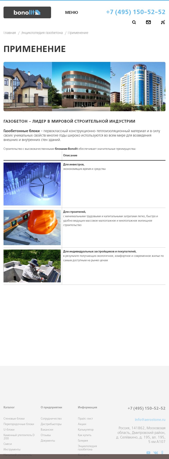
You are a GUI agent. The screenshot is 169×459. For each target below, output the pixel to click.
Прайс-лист (85, 431)
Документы (48, 453)
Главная (10, 33)
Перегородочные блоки (19, 437)
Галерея (83, 453)
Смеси (8, 457)
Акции (82, 437)
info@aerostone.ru (150, 433)
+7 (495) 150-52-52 (135, 12)
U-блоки (9, 442)
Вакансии (47, 442)
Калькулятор (86, 442)
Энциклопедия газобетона (42, 33)
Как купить (84, 448)
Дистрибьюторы (51, 437)
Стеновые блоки (14, 431)
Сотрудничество (51, 431)
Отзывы (46, 448)
